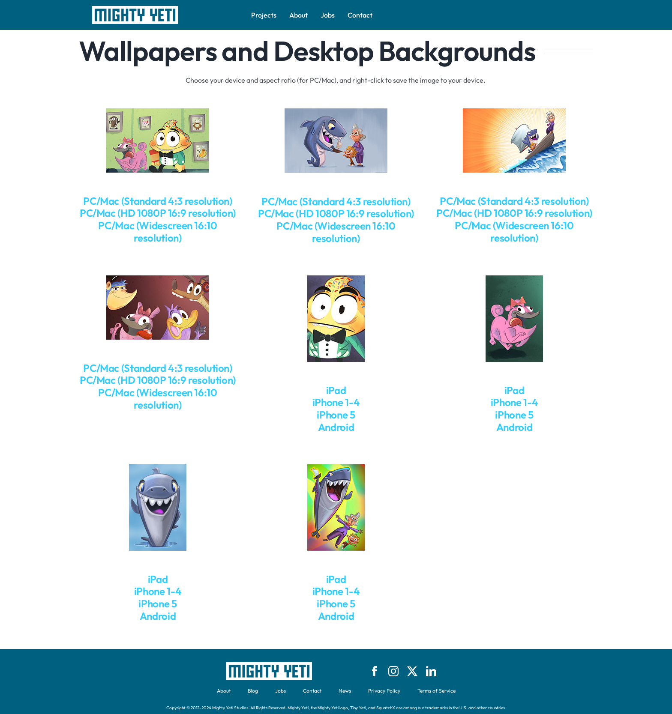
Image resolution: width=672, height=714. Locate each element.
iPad (336, 390)
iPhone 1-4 (336, 402)
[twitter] (412, 671)
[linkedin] (431, 671)
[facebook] (374, 671)
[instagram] (393, 671)
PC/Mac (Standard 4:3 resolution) (157, 200)
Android (336, 427)
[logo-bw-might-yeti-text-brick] (135, 9)
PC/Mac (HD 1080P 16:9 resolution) (158, 212)
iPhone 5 (336, 414)
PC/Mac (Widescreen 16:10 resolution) (157, 231)
